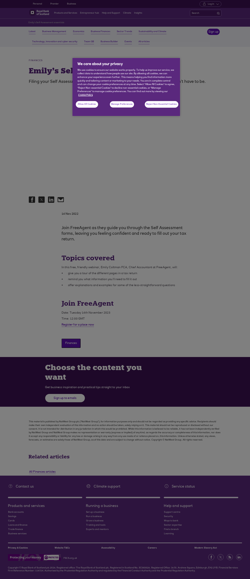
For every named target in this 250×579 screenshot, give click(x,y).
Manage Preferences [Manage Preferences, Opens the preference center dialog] (122, 104)
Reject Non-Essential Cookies (161, 104)
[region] (126, 87)
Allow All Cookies (87, 104)
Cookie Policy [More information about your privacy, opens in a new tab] (85, 95)
